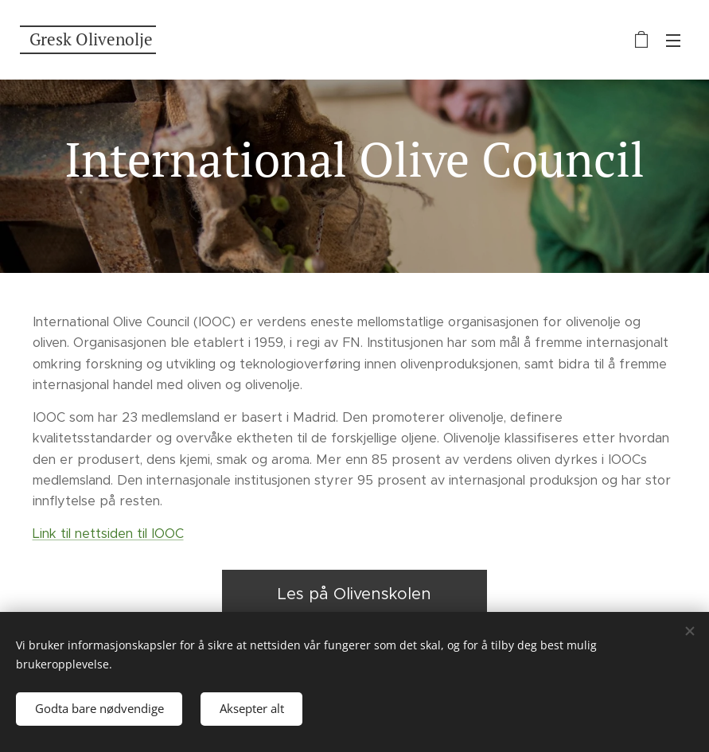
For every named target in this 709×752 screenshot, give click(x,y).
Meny (673, 40)
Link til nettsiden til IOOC (108, 533)
